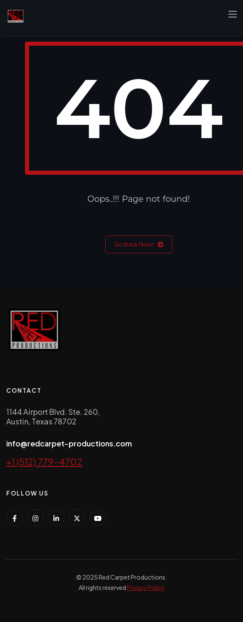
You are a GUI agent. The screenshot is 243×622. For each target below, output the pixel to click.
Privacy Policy (146, 587)
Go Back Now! (139, 244)
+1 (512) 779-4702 (44, 461)
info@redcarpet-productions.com (69, 443)
